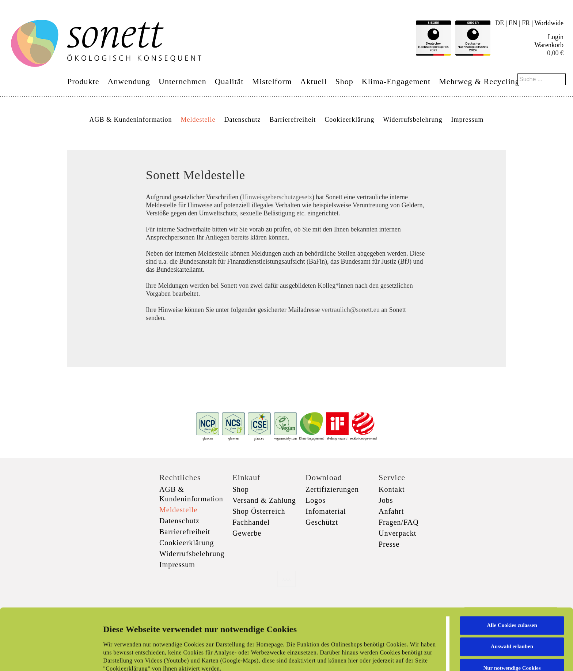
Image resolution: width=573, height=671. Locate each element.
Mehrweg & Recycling (479, 81)
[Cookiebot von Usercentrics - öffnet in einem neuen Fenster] (47, 656)
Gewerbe (246, 533)
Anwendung (128, 81)
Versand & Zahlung (264, 500)
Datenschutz (242, 119)
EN (513, 23)
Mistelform (272, 81)
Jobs (386, 500)
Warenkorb (548, 45)
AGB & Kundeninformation (130, 119)
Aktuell (313, 81)
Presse (389, 544)
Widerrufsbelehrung (412, 119)
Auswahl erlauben (512, 589)
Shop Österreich (258, 511)
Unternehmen (182, 81)
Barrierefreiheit (292, 119)
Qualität (229, 81)
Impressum (467, 119)
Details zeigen (377, 657)
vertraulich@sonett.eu (351, 309)
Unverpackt (397, 533)
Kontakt (392, 489)
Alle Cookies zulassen (512, 568)
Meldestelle (198, 119)
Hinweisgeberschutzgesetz (277, 197)
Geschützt (322, 522)
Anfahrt (391, 511)
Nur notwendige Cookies (511, 611)
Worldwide (548, 23)
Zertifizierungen (332, 489)
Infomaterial (326, 511)
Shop (344, 81)
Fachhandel (251, 522)
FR (526, 23)
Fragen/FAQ (399, 522)
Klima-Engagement (396, 81)
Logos (316, 500)
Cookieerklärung (349, 119)
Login (555, 37)
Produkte (83, 81)
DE (499, 23)
